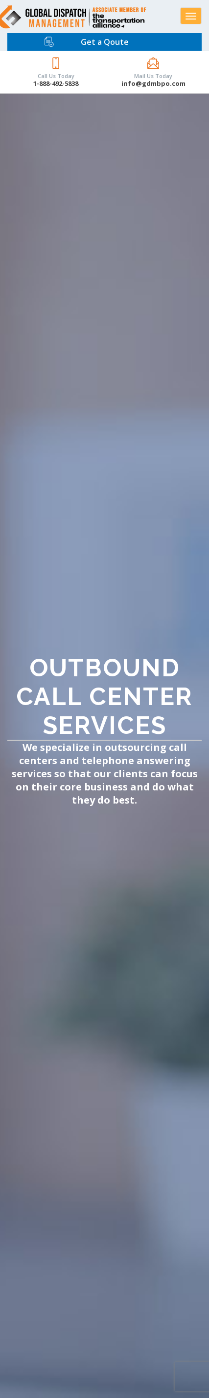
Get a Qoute (105, 42)
